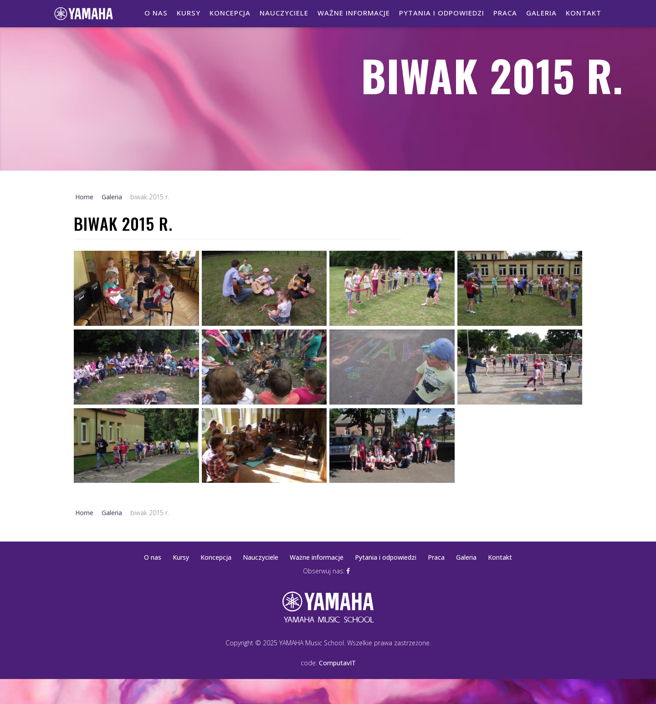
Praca (505, 12)
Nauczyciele (284, 12)
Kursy (188, 12)
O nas (156, 12)
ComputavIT (337, 662)
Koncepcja (230, 12)
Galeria (541, 12)
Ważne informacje (354, 12)
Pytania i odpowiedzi (441, 12)
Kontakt (583, 12)
